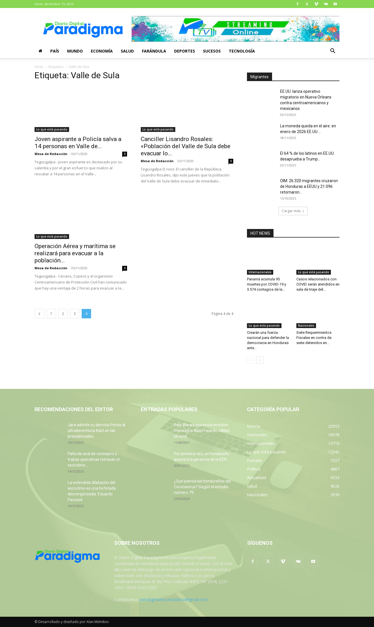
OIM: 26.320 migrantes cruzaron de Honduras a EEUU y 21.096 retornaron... (309, 186)
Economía (102, 51)
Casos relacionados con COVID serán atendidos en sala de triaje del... (317, 284)
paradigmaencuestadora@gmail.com (174, 599)
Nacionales (306, 325)
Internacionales (260, 272)
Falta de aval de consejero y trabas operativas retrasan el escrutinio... (94, 459)
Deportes (184, 51)
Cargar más (293, 210)
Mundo (75, 51)
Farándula (154, 51)
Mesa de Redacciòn (51, 154)
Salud (127, 51)
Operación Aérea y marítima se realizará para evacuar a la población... (75, 253)
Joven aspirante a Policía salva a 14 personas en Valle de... (78, 143)
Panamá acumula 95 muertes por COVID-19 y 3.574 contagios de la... (266, 284)
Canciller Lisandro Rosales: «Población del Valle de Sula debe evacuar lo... (185, 146)
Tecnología (242, 51)
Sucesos (212, 51)
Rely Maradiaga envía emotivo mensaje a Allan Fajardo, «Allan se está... (202, 431)
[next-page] (259, 360)
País (54, 51)
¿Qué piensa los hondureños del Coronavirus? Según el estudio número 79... (202, 487)
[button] (332, 51)
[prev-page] (39, 313)
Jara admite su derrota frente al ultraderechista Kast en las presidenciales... (96, 431)
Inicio (39, 66)
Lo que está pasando (51, 129)
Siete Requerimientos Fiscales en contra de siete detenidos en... (313, 337)
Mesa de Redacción (157, 161)
